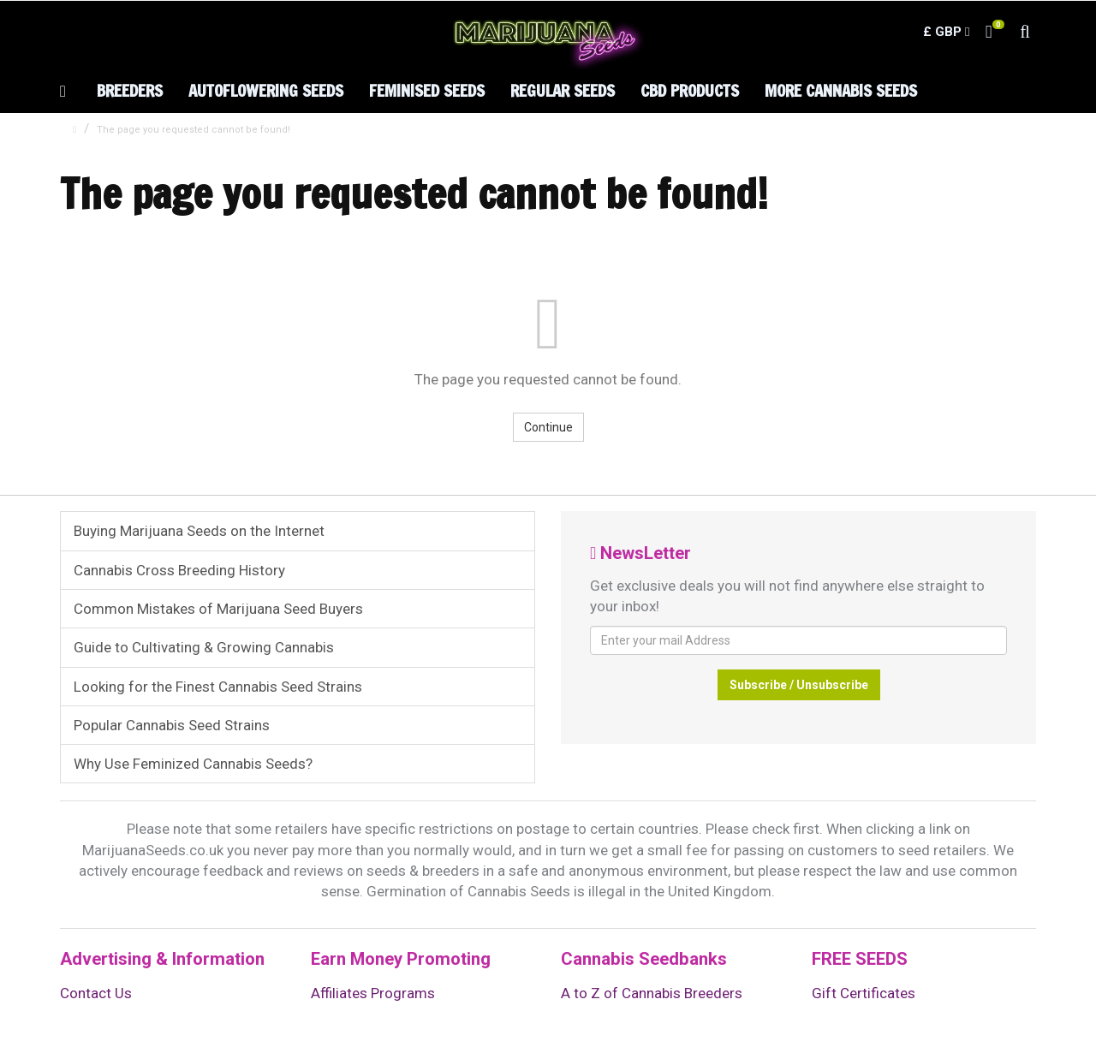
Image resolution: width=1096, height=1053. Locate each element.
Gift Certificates (863, 993)
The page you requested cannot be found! (193, 129)
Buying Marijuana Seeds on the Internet (199, 530)
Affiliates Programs (373, 993)
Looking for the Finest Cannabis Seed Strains (218, 686)
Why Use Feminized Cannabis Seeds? (193, 763)
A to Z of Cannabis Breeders (651, 993)
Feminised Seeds (427, 90)
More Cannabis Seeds (841, 90)
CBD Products (689, 90)
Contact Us (96, 993)
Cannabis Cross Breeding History (179, 570)
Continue (548, 427)
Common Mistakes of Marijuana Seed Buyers (218, 608)
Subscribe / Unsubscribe (799, 685)
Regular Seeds (562, 90)
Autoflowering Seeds (265, 90)
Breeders (130, 90)
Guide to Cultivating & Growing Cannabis (204, 647)
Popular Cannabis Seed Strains (172, 725)
